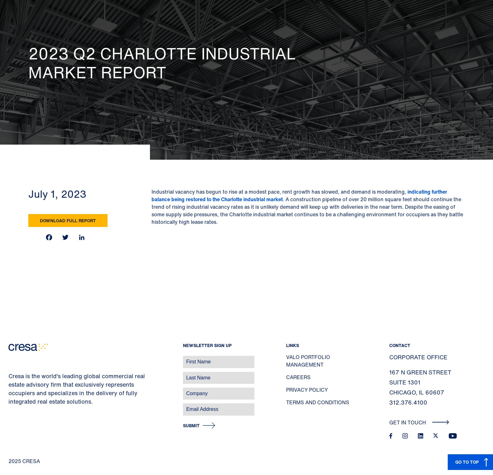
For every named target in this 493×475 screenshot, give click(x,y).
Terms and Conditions (317, 402)
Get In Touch (419, 422)
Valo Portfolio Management (308, 360)
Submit (191, 425)
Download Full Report (68, 220)
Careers (298, 377)
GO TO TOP (467, 462)
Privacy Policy (307, 390)
